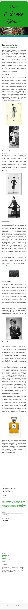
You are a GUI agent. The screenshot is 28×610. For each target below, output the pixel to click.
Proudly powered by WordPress (13, 605)
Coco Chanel (10, 504)
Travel (3, 561)
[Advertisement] (14, 468)
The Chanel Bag (20, 505)
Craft (3, 556)
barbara (15, 47)
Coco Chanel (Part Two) (10, 45)
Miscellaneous (9, 501)
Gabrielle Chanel (13, 505)
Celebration (4, 555)
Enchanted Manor (5, 505)
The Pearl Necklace (9, 507)
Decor (3, 558)
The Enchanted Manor (14, 14)
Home (11, 35)
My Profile (16, 35)
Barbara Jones (19, 501)
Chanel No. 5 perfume (13, 502)
